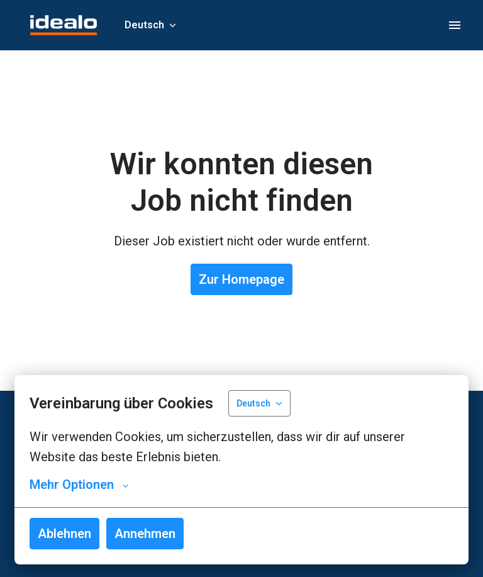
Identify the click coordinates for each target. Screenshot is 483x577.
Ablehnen (64, 533)
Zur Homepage (241, 279)
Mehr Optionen (79, 484)
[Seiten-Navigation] (454, 25)
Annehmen (144, 533)
